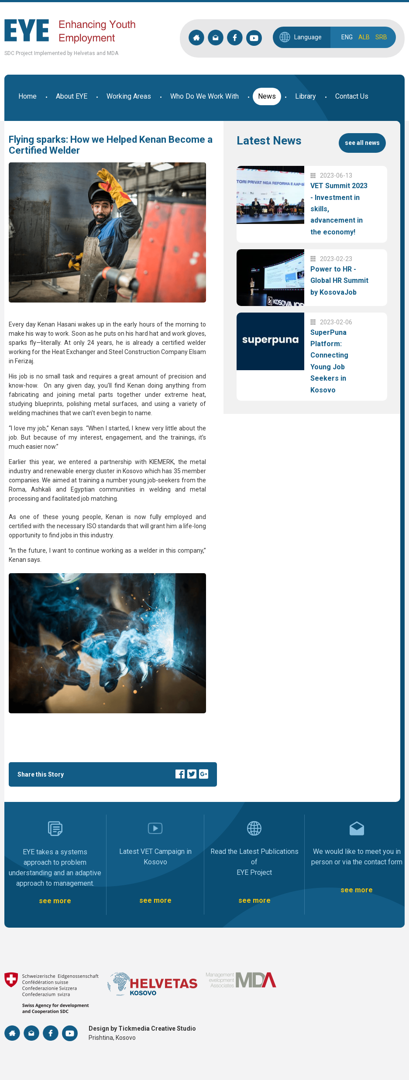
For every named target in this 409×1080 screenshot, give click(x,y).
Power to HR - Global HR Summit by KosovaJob (339, 280)
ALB (364, 37)
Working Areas (129, 96)
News (267, 96)
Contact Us (351, 96)
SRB (381, 37)
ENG (347, 37)
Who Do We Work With (204, 96)
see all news (362, 142)
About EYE (71, 96)
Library (305, 96)
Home (27, 96)
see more (55, 901)
